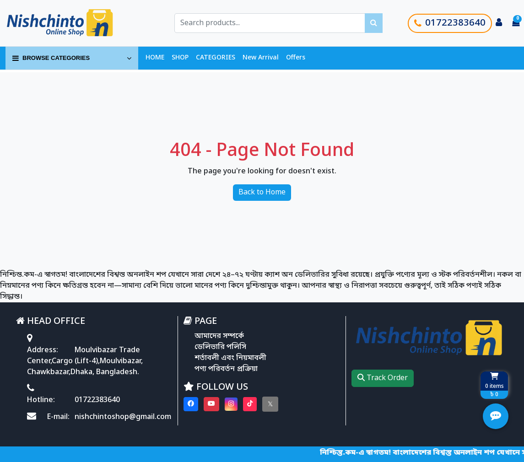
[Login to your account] (499, 23)
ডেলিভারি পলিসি (220, 347)
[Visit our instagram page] (231, 404)
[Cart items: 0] (516, 23)
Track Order (382, 378)
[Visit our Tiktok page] (250, 404)
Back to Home (262, 193)
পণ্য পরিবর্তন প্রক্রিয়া (226, 369)
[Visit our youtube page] (211, 404)
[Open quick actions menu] (495, 416)
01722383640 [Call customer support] (450, 23)
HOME (155, 58)
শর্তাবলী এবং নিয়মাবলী (230, 358)
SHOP (180, 58)
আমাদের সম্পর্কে (219, 336)
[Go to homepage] (70, 23)
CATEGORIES (215, 58)
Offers (295, 58)
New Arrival (261, 58)
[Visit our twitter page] (270, 404)
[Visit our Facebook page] (191, 404)
